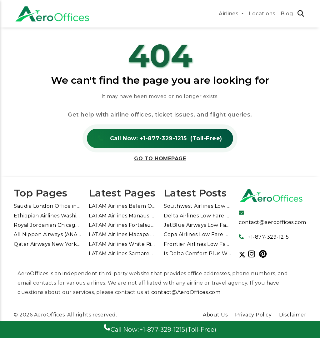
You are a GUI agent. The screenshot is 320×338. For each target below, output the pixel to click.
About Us (215, 315)
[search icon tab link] (301, 14)
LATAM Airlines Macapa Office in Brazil (138, 234)
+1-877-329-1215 (268, 237)
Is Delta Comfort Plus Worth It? (206, 253)
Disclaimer (292, 315)
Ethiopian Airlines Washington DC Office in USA (76, 216)
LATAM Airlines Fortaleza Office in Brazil (141, 225)
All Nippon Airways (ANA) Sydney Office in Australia (81, 234)
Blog (287, 14)
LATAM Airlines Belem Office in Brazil (137, 206)
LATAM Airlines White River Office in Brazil (144, 244)
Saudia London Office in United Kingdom (68, 206)
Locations (262, 14)
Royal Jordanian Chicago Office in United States (77, 225)
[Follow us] (253, 254)
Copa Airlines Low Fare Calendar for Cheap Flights (230, 234)
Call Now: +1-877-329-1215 (160, 138)
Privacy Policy (253, 315)
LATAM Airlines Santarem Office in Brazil (141, 253)
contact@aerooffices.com (272, 222)
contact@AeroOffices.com (186, 292)
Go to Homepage (160, 159)
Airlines (229, 14)
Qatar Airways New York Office (54, 244)
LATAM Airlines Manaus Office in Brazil (139, 216)
